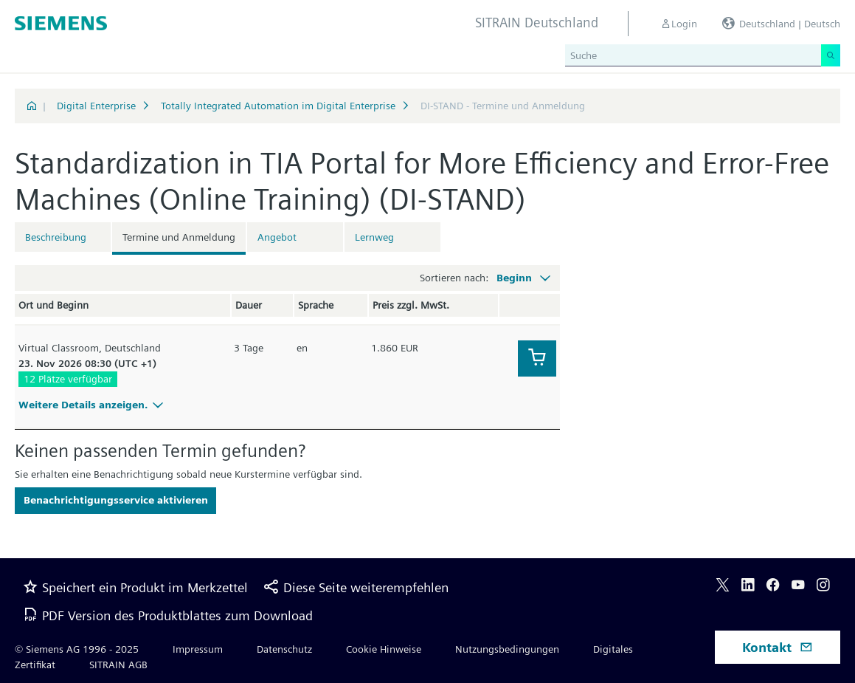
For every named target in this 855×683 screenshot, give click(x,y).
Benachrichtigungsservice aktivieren (116, 500)
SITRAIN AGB (118, 664)
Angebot (277, 237)
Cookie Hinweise (383, 649)
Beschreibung (55, 237)
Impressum (198, 649)
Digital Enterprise (96, 105)
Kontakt (777, 647)
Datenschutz (284, 649)
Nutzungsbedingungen (507, 649)
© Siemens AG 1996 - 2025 (77, 649)
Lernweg (374, 237)
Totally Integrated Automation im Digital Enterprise (278, 105)
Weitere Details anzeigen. (92, 405)
